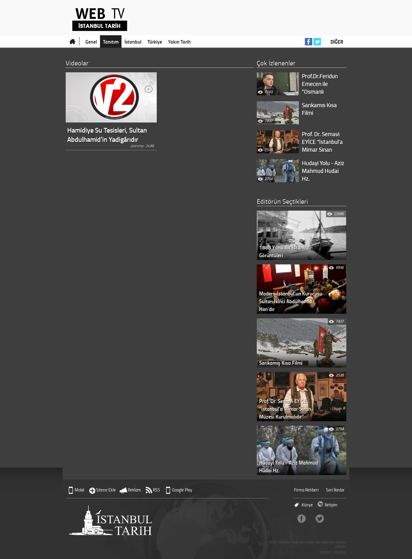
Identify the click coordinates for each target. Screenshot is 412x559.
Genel (91, 41)
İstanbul (133, 41)
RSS (156, 490)
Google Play (182, 490)
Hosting (340, 552)
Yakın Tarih (179, 41)
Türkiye (154, 41)
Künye (307, 505)
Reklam (134, 490)
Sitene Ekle (106, 490)
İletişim (331, 505)
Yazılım (325, 552)
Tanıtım (111, 41)
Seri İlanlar (335, 490)
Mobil (79, 490)
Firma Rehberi (306, 490)
